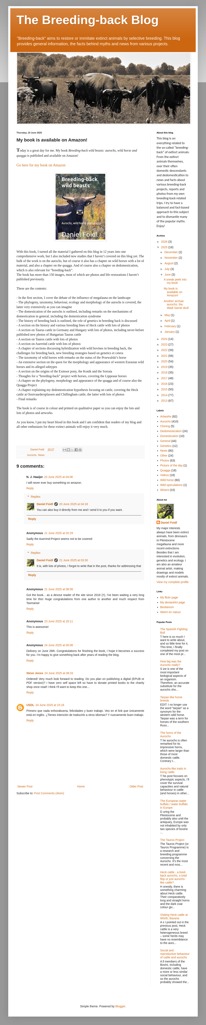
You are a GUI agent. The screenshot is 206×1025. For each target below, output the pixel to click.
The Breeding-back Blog (87, 20)
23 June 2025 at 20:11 (58, 621)
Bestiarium (167, 607)
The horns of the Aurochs (170, 734)
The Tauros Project (172, 840)
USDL (30, 705)
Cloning (165, 426)
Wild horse (167, 480)
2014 (164, 395)
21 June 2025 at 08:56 (58, 589)
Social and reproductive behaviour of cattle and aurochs (175, 954)
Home (81, 786)
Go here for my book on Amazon (41, 165)
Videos (164, 475)
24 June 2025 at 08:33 (58, 673)
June (167, 274)
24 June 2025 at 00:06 (58, 645)
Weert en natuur (170, 612)
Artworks (165, 416)
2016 (164, 383)
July (167, 269)
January (170, 331)
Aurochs (31, 455)
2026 (164, 241)
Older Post (136, 786)
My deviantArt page (172, 602)
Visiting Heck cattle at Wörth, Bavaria (174, 916)
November (171, 257)
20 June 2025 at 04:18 (73, 504)
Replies (35, 496)
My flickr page (169, 597)
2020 (164, 361)
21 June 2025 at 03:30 (73, 560)
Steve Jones (34, 673)
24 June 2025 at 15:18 (49, 705)
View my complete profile (172, 582)
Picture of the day (171, 465)
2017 (164, 378)
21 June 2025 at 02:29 (58, 533)
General (165, 441)
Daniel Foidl (45, 504)
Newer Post (25, 786)
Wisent (164, 490)
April (167, 320)
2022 (164, 350)
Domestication (169, 436)
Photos (164, 460)
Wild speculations (171, 485)
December (171, 252)
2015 (164, 389)
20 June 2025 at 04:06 (58, 477)
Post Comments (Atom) (49, 793)
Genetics (166, 446)
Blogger (120, 1006)
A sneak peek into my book (175, 281)
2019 (164, 367)
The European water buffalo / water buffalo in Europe (174, 804)
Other (163, 455)
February (170, 326)
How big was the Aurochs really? (170, 663)
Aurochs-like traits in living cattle (173, 770)
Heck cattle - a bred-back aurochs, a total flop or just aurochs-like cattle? (173, 877)
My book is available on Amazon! (173, 292)
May (167, 315)
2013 (164, 400)
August (169, 263)
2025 (164, 247)
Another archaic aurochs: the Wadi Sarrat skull (176, 304)
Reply (30, 488)
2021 (164, 355)
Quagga (165, 470)
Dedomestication (171, 431)
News (41, 455)
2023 (164, 344)
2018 (164, 372)
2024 (164, 339)
